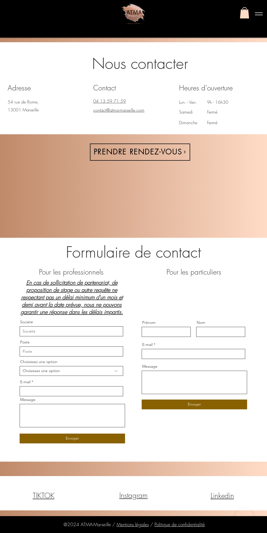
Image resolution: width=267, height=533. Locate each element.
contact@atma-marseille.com (118, 110)
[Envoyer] (72, 438)
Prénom (149, 322)
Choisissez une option (38, 362)
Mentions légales (133, 524)
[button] (244, 13)
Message (27, 399)
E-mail (25, 382)
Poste (25, 342)
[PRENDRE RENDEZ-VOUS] (140, 152)
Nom (201, 322)
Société (26, 322)
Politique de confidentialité (179, 524)
